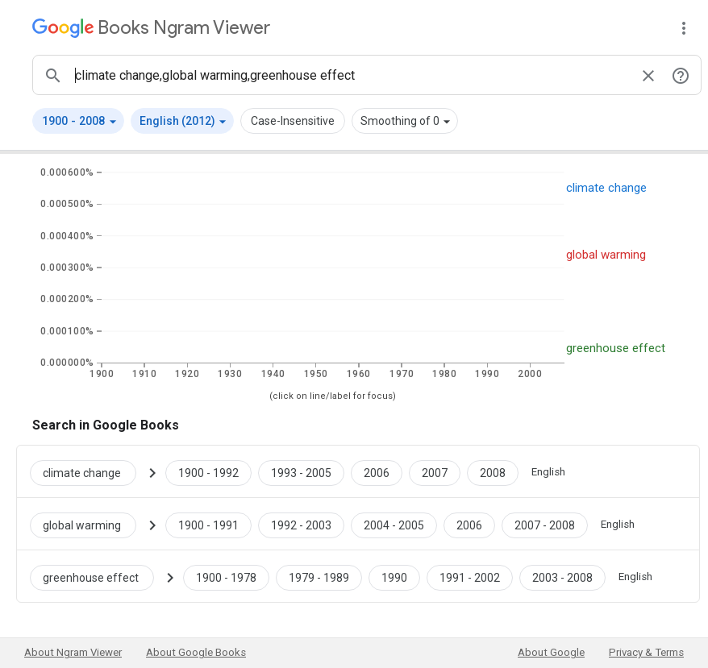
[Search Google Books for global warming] (89, 523)
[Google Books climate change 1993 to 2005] (301, 471)
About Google (551, 652)
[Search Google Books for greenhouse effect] (98, 576)
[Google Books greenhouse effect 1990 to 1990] (394, 576)
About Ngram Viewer (73, 652)
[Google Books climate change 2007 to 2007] (435, 471)
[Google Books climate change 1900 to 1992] (208, 471)
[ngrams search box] (350, 75)
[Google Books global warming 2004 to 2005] (394, 523)
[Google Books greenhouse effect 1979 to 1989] (319, 576)
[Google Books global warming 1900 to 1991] (208, 523)
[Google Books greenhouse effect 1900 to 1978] (226, 576)
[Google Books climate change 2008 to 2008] (493, 471)
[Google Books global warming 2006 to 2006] (469, 523)
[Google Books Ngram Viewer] (151, 28)
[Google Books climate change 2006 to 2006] (377, 471)
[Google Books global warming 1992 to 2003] (301, 523)
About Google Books (196, 652)
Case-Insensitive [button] (293, 120)
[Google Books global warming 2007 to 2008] (544, 523)
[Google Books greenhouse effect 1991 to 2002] (469, 576)
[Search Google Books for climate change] (89, 471)
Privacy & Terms (646, 652)
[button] (78, 121)
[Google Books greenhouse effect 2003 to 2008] (562, 576)
